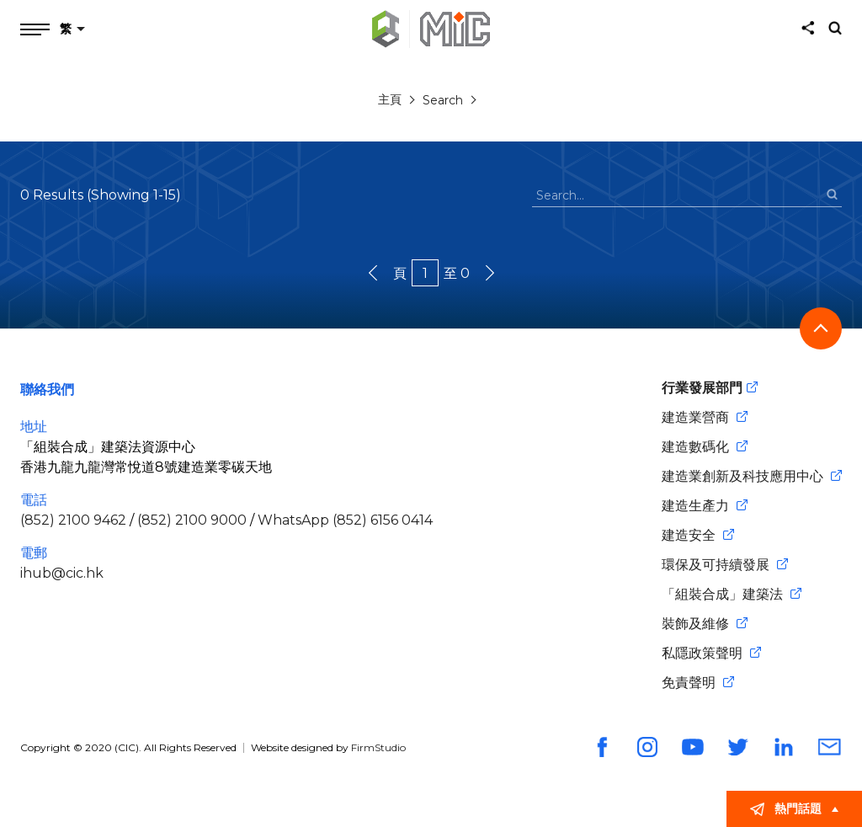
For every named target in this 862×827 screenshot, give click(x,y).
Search (443, 100)
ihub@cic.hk (62, 573)
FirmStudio (378, 747)
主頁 (390, 99)
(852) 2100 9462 (73, 520)
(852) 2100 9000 (192, 520)
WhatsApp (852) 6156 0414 (345, 520)
